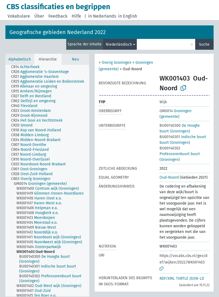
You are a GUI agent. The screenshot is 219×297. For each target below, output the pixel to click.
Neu (75, 59)
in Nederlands (102, 16)
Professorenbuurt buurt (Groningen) (180, 154)
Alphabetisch (19, 59)
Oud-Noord (169, 177)
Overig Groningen (116, 62)
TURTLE (182, 278)
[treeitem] (27, 67)
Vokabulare (19, 16)
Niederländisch (119, 44)
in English (127, 16)
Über (39, 16)
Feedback (57, 16)
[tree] (47, 180)
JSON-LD (197, 278)
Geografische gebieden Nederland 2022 (57, 32)
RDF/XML (167, 278)
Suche (204, 44)
